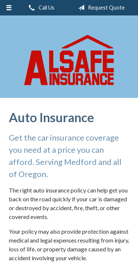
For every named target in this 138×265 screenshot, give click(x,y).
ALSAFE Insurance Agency (69, 60)
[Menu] (9, 8)
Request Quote (100, 8)
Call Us (40, 8)
